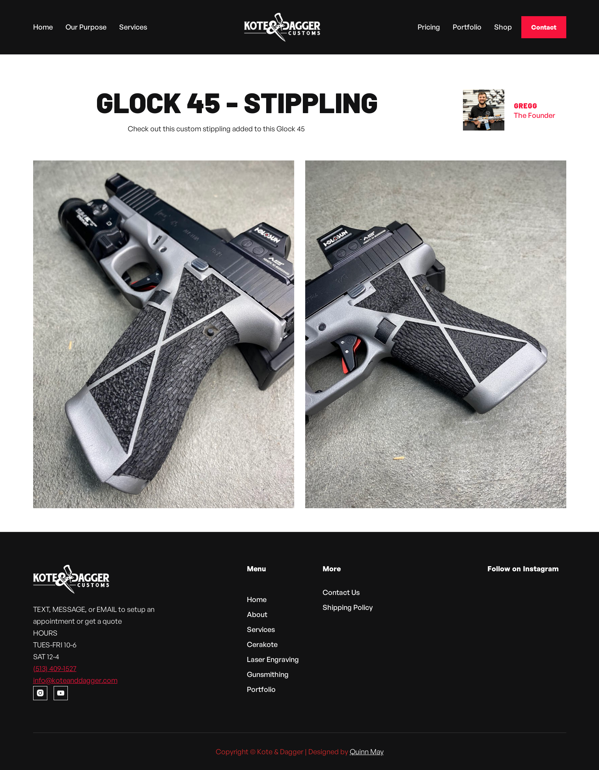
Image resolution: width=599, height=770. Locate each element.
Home (43, 26)
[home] (282, 27)
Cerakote (263, 644)
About (258, 614)
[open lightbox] (163, 334)
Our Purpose (85, 26)
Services (133, 26)
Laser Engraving (273, 658)
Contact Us (340, 593)
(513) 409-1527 (60, 667)
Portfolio (467, 26)
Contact (543, 27)
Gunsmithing (268, 673)
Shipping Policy (346, 608)
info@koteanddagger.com (80, 679)
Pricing (429, 26)
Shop (503, 26)
